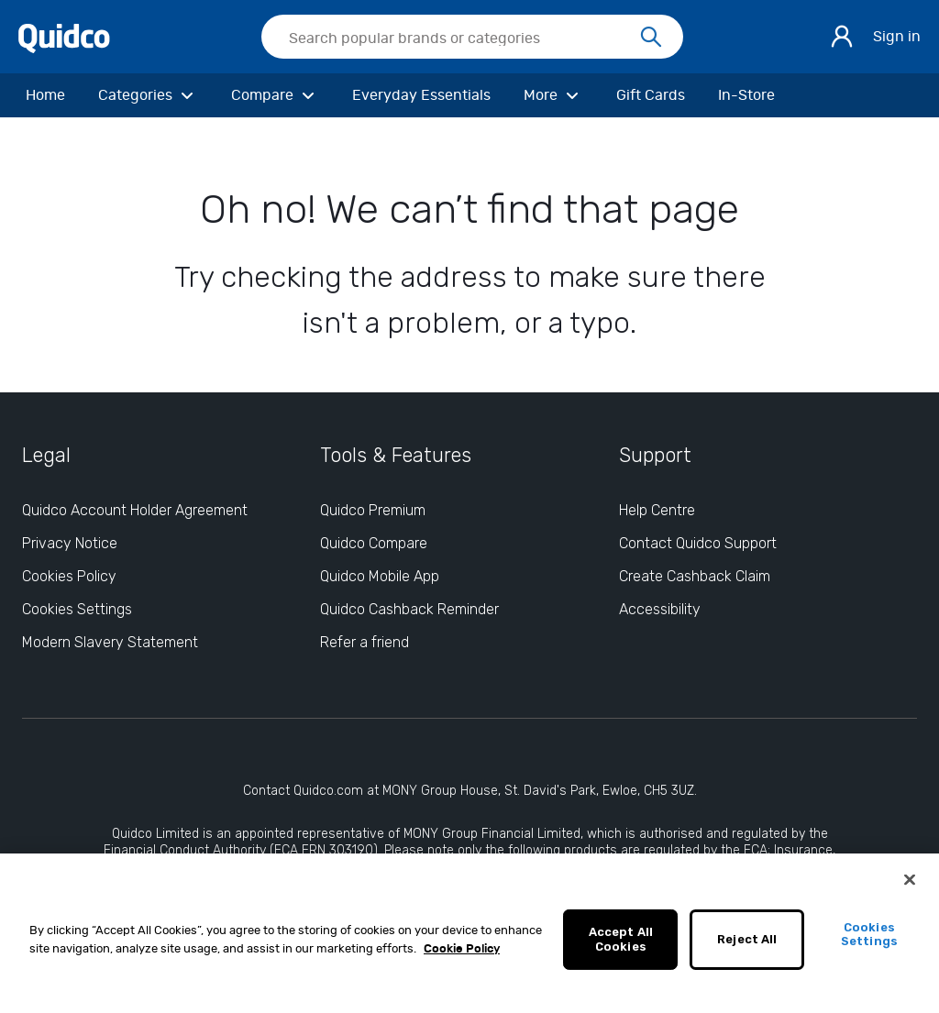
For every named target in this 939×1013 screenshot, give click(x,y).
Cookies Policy (69, 576)
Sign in (897, 36)
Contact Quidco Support (698, 543)
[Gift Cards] (651, 95)
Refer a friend (364, 642)
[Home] (45, 95)
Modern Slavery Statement (110, 642)
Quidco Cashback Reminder (409, 609)
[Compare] (275, 95)
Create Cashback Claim (694, 576)
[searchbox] (472, 37)
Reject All (747, 945)
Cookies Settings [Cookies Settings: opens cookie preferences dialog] (77, 609)
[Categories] (148, 95)
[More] (553, 95)
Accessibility (660, 609)
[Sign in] (842, 37)
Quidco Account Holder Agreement (135, 510)
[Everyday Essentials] (421, 95)
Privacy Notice (69, 543)
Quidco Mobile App (379, 576)
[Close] (909, 885)
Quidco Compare (373, 543)
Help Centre (657, 510)
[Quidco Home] (64, 35)
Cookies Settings (869, 940)
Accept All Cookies (621, 944)
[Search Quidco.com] (461, 39)
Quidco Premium (372, 510)
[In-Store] (746, 95)
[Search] (651, 38)
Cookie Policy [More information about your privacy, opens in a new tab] (462, 955)
